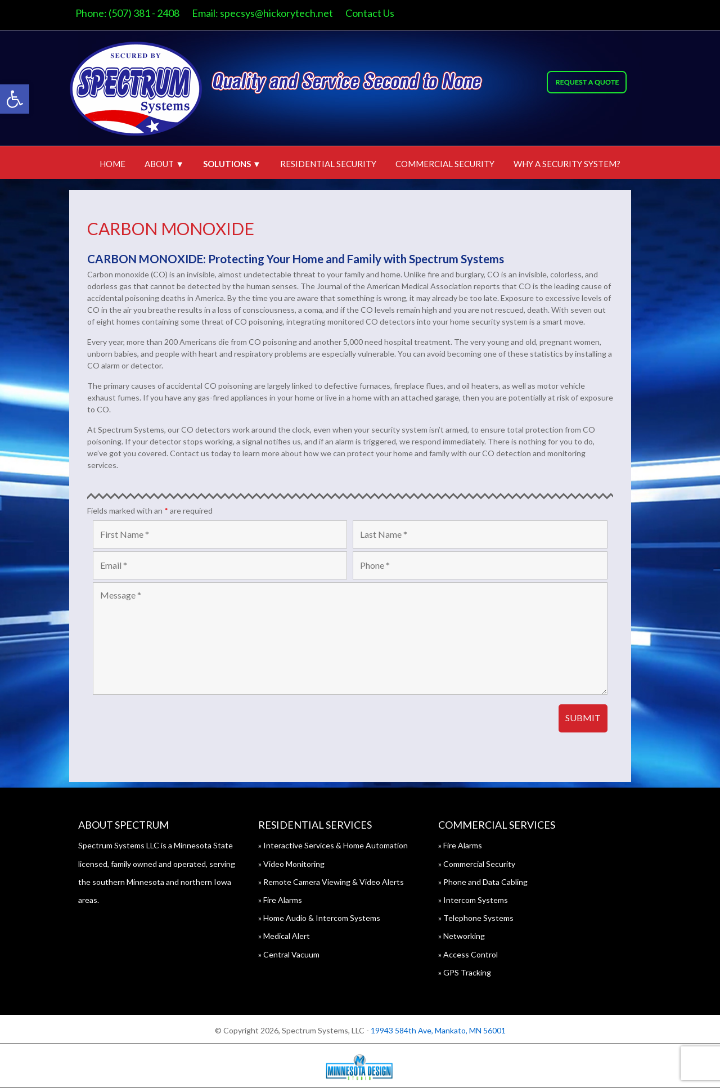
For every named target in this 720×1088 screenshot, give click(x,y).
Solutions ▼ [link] (232, 164)
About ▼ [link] (164, 164)
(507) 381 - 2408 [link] (153, 13)
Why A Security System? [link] (567, 164)
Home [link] (112, 164)
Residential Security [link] (328, 164)
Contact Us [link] (379, 13)
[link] (14, 99)
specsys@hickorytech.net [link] (286, 13)
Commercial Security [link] (444, 164)
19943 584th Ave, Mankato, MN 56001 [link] (438, 1030)
